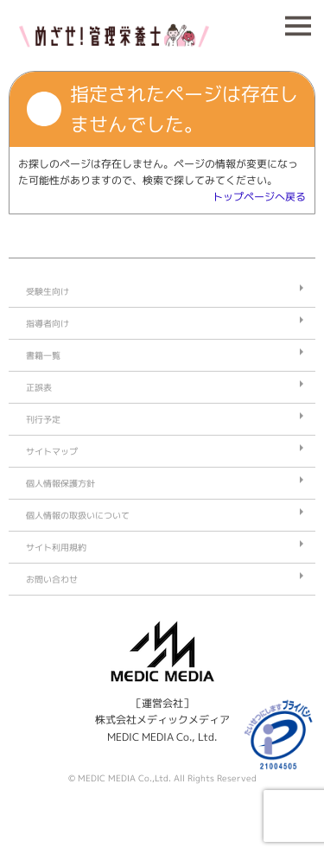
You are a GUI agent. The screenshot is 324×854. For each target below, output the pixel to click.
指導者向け (47, 323)
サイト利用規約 (56, 547)
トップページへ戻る (259, 196)
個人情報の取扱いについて (78, 515)
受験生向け (47, 291)
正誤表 (39, 387)
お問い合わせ (52, 579)
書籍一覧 (43, 355)
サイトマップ (52, 451)
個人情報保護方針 (60, 483)
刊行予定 (43, 419)
